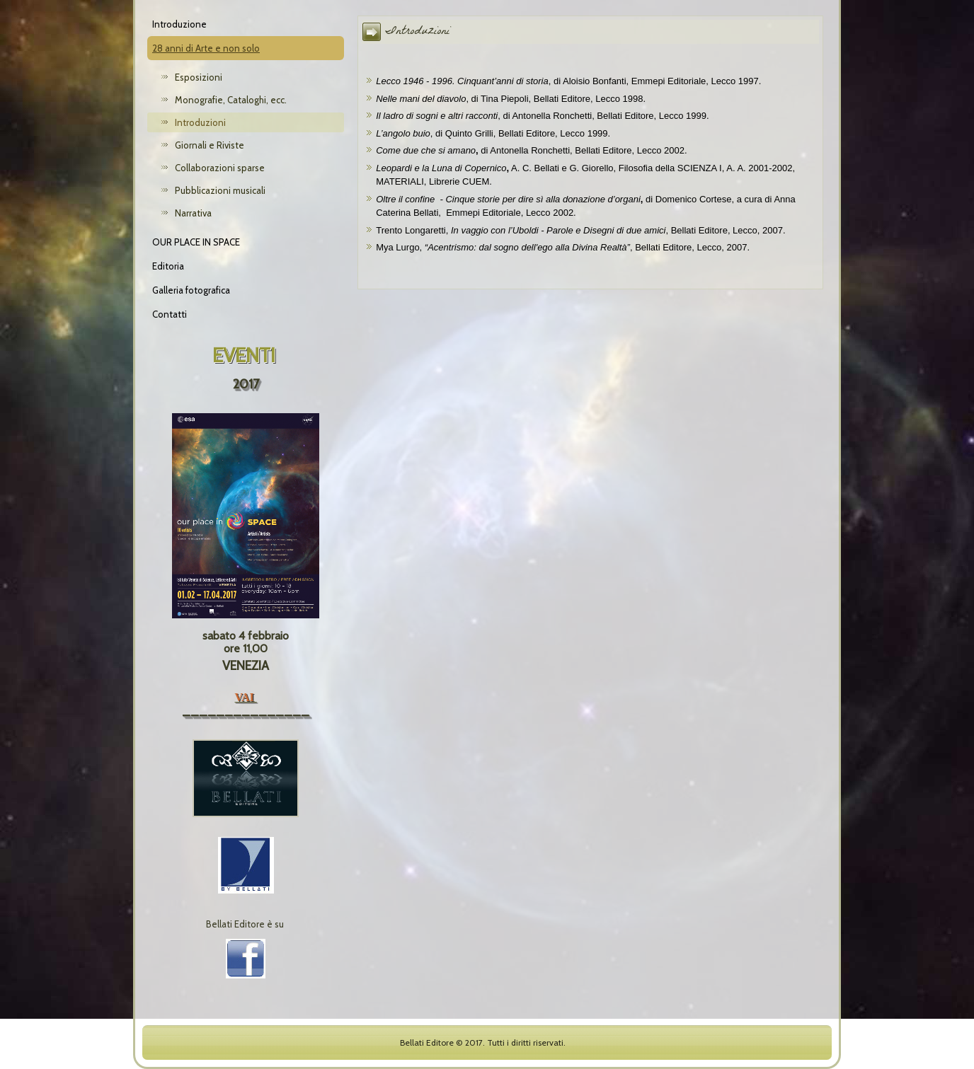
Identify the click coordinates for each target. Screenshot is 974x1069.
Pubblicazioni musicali (220, 190)
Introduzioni (200, 122)
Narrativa (193, 213)
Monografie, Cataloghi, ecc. (231, 99)
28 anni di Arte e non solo (206, 48)
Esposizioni (198, 77)
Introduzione (179, 24)
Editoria (168, 266)
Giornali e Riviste (209, 145)
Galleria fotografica (191, 290)
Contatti (169, 314)
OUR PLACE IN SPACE (196, 242)
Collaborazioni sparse (220, 167)
